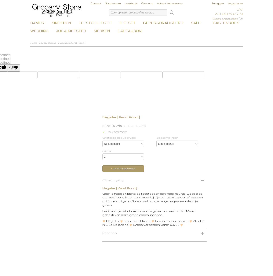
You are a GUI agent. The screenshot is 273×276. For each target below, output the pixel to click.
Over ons (147, 3)
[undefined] (14, 68)
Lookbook (131, 3)
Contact (95, 3)
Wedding (39, 31)
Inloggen (218, 3)
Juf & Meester (71, 31)
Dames (37, 23)
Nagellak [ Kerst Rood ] (71, 43)
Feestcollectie (95, 23)
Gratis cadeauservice (119, 137)
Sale (196, 23)
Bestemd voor (167, 137)
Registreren (235, 3)
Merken (102, 31)
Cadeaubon (130, 31)
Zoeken (171, 12)
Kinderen (61, 23)
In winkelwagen (124, 168)
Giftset (127, 23)
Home (33, 43)
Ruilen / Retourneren (170, 3)
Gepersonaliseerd (163, 23)
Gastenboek (113, 3)
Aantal (107, 150)
